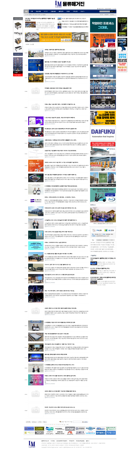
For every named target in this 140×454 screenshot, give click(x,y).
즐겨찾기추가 (100, 8)
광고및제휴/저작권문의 (61, 441)
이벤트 (68, 11)
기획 (32, 11)
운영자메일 (108, 8)
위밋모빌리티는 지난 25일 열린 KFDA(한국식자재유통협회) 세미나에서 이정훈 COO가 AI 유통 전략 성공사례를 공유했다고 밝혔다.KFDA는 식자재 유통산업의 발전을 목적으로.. (67, 279)
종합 (26, 11)
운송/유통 (38, 11)
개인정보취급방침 (80, 441)
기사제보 (52, 441)
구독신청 (75, 11)
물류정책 (61, 11)
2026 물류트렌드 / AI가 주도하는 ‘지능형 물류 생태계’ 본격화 (106, 247)
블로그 (87, 441)
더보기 (83, 11)
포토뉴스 (93, 205)
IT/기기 (46, 11)
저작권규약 (71, 441)
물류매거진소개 (45, 441)
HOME (27, 44)
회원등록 (106, 14)
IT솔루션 (93, 255)
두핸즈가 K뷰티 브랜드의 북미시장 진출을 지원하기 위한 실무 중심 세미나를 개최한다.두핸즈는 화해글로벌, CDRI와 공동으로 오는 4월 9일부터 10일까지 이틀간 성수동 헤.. (66, 380)
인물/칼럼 (53, 11)
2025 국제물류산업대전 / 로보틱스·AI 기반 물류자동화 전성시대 (107, 251)
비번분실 (112, 14)
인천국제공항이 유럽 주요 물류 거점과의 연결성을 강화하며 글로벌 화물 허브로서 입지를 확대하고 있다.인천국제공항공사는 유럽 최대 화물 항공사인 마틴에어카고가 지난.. (66, 78)
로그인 (101, 14)
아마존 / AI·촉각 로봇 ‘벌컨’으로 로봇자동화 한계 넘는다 (105, 249)
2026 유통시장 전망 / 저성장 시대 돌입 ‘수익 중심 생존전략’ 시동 (107, 244)
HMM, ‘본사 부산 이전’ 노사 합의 (37, 14)
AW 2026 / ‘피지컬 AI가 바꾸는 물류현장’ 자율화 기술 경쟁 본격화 (107, 242)
